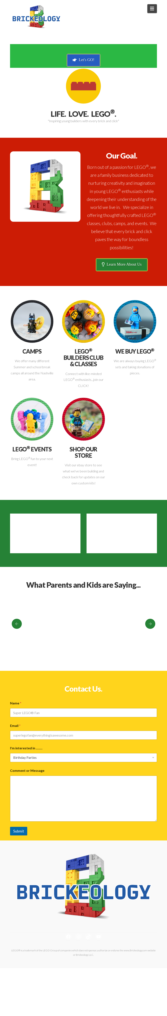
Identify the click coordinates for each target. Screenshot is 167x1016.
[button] (152, 8)
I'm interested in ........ (26, 748)
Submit (18, 831)
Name (15, 703)
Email (15, 726)
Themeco (93, 999)
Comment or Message (27, 770)
